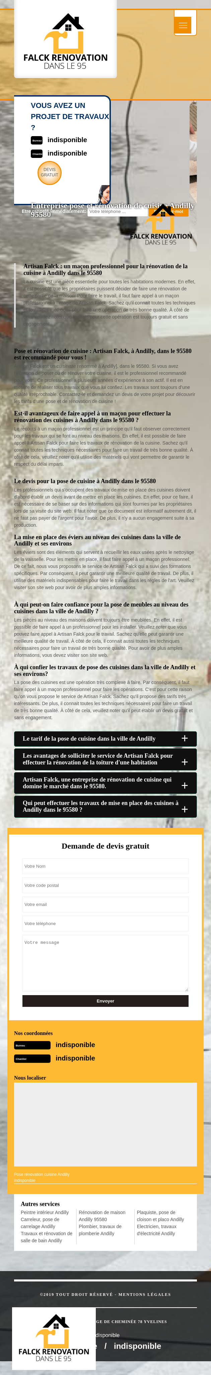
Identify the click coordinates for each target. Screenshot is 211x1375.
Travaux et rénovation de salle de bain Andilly (46, 1237)
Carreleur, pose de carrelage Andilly (40, 1223)
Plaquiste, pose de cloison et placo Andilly (160, 1216)
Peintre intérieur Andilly (45, 1212)
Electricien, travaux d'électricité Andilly (157, 1230)
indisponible (75, 1044)
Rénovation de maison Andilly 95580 (102, 1216)
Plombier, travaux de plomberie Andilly (100, 1230)
